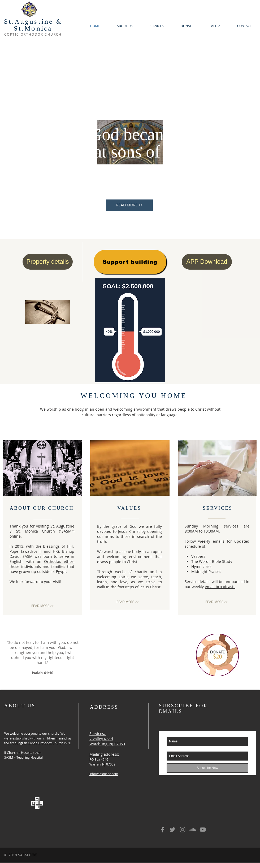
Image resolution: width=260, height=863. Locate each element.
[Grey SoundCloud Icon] (192, 829)
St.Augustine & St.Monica (33, 25)
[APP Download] (207, 262)
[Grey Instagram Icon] (182, 829)
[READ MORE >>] (129, 205)
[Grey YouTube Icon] (202, 829)
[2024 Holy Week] (47, 312)
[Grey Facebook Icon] (162, 829)
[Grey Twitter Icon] (172, 829)
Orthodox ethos (58, 561)
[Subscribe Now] (207, 768)
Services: (97, 733)
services (231, 526)
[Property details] (48, 262)
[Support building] (130, 262)
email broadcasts (220, 586)
